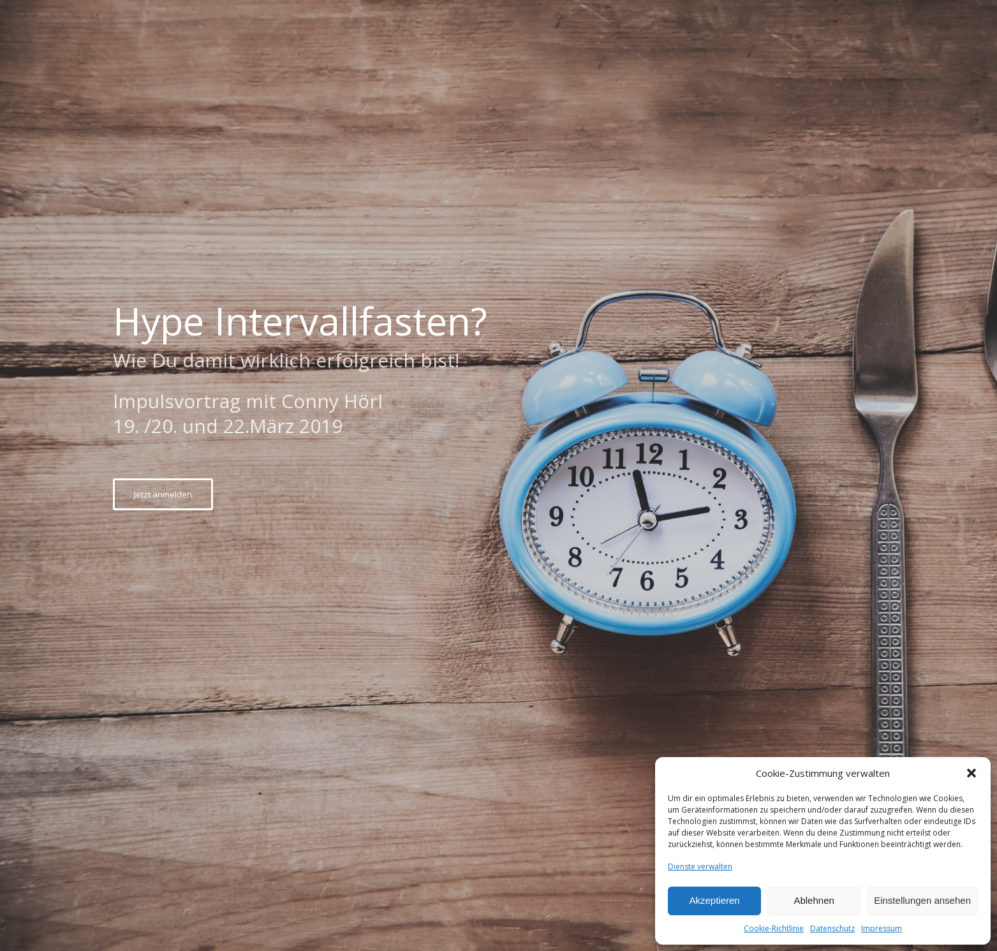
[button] (971, 773)
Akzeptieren (714, 900)
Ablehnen (814, 900)
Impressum (881, 928)
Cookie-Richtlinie (774, 928)
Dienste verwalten (700, 866)
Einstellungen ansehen (922, 900)
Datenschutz (832, 928)
